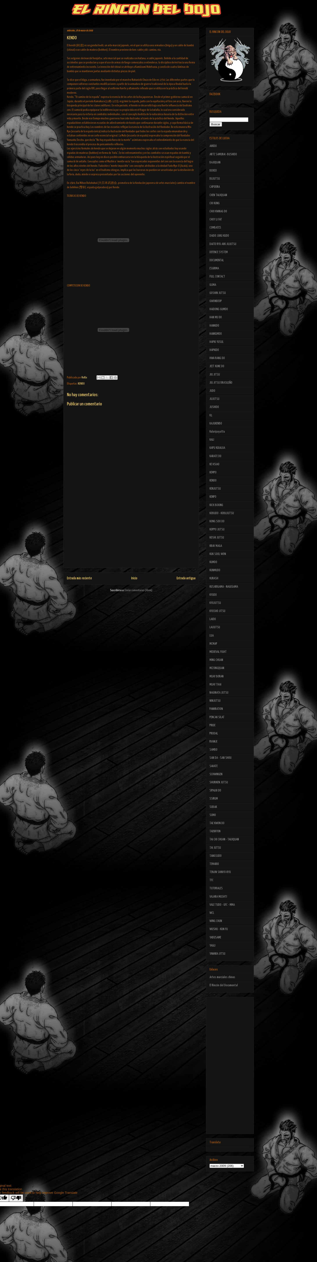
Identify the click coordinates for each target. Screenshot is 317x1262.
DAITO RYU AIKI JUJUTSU (223, 244)
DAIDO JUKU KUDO (219, 235)
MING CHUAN (216, 660)
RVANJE (213, 741)
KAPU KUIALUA (217, 447)
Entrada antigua (186, 578)
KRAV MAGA (216, 546)
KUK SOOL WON (218, 554)
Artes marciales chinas (222, 977)
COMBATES (215, 227)
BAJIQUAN (215, 162)
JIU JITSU (215, 374)
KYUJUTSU (215, 603)
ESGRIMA (214, 268)
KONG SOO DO (217, 521)
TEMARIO (214, 864)
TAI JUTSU (215, 847)
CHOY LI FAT (216, 219)
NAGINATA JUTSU (219, 692)
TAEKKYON (215, 831)
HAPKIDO (214, 350)
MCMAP (213, 643)
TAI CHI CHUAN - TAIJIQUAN (224, 839)
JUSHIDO (214, 407)
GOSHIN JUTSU (218, 293)
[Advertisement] (131, 537)
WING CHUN (216, 921)
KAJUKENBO (216, 423)
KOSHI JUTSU (217, 537)
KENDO (81, 383)
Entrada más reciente (79, 578)
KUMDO (213, 562)
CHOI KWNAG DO (218, 211)
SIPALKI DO (215, 790)
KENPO (213, 496)
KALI (212, 439)
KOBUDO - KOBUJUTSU (222, 513)
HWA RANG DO (217, 358)
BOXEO (213, 170)
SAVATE (214, 766)
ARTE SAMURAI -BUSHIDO (223, 154)
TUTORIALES (216, 888)
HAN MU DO (216, 317)
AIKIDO (213, 146)
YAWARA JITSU (217, 953)
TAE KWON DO (217, 823)
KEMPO (213, 472)
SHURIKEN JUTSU (219, 782)
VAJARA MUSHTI (218, 896)
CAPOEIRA (215, 186)
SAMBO (213, 749)
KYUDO (213, 594)
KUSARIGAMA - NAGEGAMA (224, 586)
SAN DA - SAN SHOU (220, 757)
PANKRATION (216, 709)
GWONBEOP (216, 301)
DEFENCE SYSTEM (219, 252)
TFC (211, 880)
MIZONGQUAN (217, 668)
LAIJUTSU (215, 627)
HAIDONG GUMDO (219, 309)
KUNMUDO (215, 570)
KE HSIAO (214, 464)
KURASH (214, 578)
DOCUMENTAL (217, 260)
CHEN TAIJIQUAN (218, 195)
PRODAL (214, 733)
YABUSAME (215, 937)
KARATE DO (215, 456)
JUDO (212, 390)
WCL (212, 913)
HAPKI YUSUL (217, 342)
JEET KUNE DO (217, 366)
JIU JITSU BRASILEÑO (221, 382)
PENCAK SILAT (217, 717)
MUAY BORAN (217, 676)
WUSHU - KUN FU (219, 929)
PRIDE (212, 725)
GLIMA (213, 284)
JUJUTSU (214, 399)
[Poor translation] (16, 1198)
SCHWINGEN (216, 774)
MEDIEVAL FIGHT (218, 651)
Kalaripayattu (217, 431)
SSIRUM (214, 798)
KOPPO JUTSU (217, 529)
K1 (211, 415)
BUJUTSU (215, 178)
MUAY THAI (215, 684)
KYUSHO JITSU (217, 611)
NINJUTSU (215, 700)
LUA (212, 635)
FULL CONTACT (217, 276)
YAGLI (212, 945)
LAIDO (213, 619)
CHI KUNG (215, 203)
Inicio (134, 578)
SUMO (213, 815)
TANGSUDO (216, 855)
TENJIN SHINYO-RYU (220, 872)
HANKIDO (214, 325)
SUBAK (213, 807)
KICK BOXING (216, 505)
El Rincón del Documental (224, 985)
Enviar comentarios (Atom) (138, 590)
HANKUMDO (216, 333)
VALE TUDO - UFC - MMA (222, 904)
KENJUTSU (215, 488)
